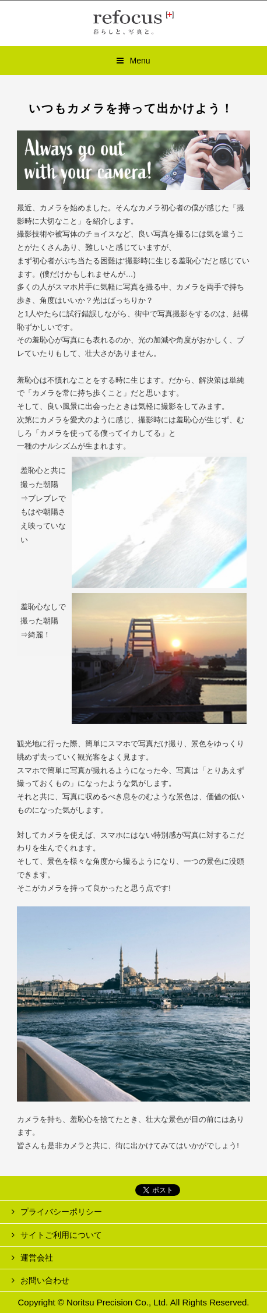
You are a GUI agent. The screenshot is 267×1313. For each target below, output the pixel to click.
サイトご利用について (61, 1235)
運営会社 (36, 1257)
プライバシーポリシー (61, 1211)
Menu (139, 60)
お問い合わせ (44, 1280)
